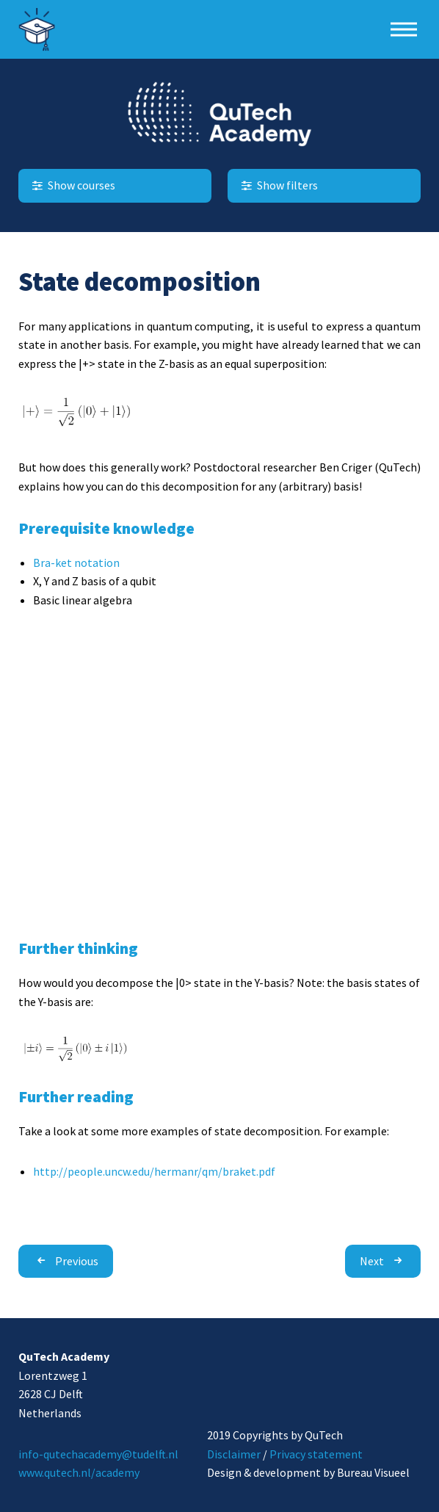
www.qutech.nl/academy (78, 1472)
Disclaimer (234, 1454)
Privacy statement (316, 1454)
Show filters (278, 185)
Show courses (72, 185)
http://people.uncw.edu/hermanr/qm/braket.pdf (154, 1171)
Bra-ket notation (76, 562)
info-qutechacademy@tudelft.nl (98, 1454)
